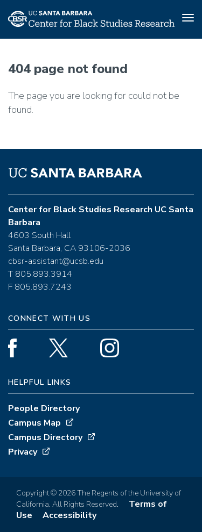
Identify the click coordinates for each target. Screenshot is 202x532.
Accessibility (69, 515)
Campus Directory (45, 437)
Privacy (22, 452)
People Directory (44, 408)
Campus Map (34, 423)
